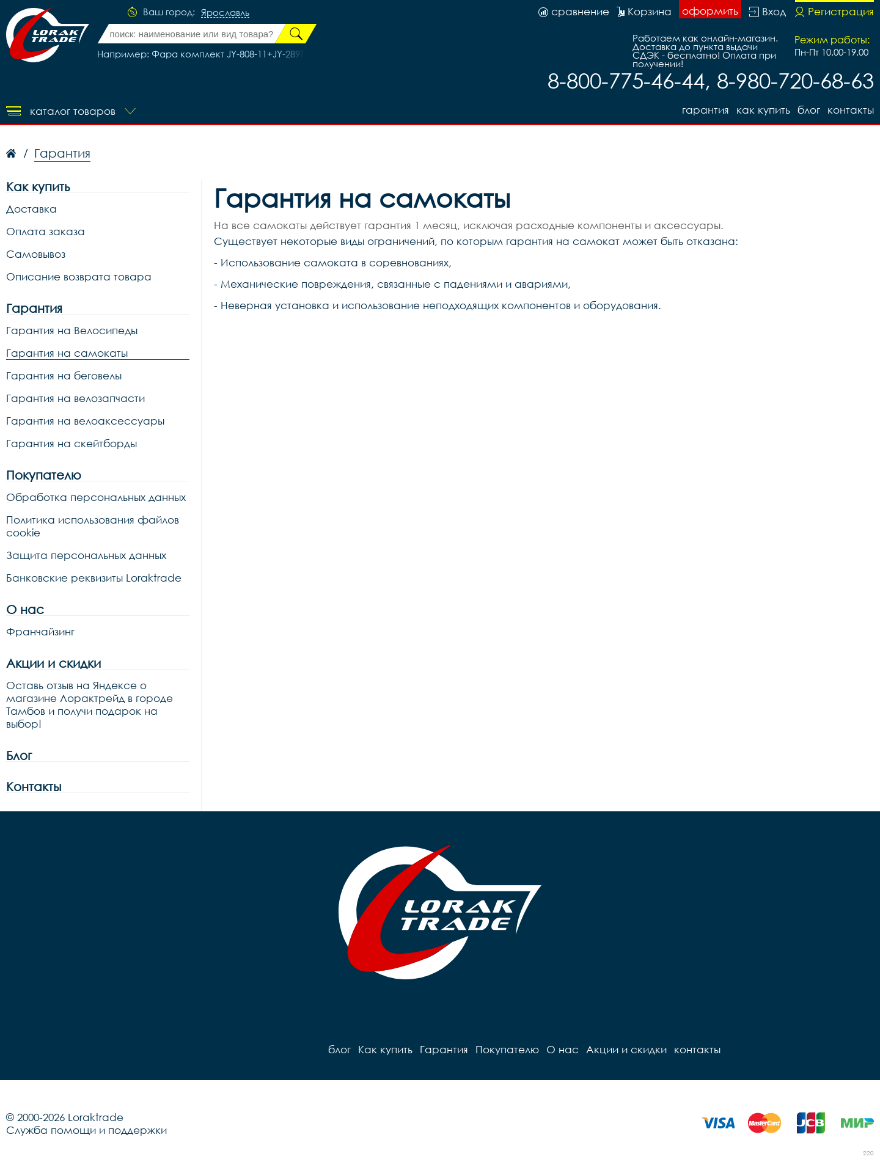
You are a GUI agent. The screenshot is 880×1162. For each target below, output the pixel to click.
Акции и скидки (53, 663)
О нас (25, 609)
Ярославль (225, 13)
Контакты (33, 786)
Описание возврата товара (79, 276)
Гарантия (705, 109)
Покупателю (43, 475)
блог (809, 109)
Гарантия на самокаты (67, 352)
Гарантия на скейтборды (71, 443)
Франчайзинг (40, 631)
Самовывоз (35, 253)
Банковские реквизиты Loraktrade (94, 577)
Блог (19, 755)
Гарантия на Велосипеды (72, 330)
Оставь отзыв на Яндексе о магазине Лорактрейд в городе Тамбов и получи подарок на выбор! (89, 704)
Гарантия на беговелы (64, 375)
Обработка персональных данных (96, 497)
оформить (710, 10)
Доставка (31, 208)
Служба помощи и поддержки (86, 1130)
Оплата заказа (45, 231)
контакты (850, 109)
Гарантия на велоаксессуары (85, 420)
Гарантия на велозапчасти (75, 398)
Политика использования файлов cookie (92, 526)
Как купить (763, 109)
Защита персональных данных (86, 555)
